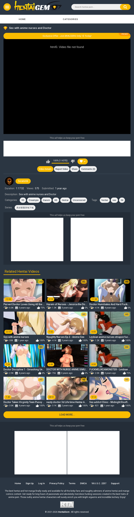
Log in (41, 483)
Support (115, 483)
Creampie (34, 200)
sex (114, 200)
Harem (46, 200)
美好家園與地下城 (25, 207)
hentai (105, 200)
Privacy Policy (56, 483)
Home (22, 19)
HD (55, 200)
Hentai (65, 200)
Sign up (30, 483)
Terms (72, 483)
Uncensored (79, 200)
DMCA (83, 483)
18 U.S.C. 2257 (98, 483)
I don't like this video (73, 161)
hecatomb (23, 181)
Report (61, 169)
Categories (70, 19)
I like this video (48, 161)
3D (22, 200)
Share (74, 169)
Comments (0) (88, 169)
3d (122, 200)
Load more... (67, 414)
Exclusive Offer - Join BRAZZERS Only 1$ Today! (67, 36)
